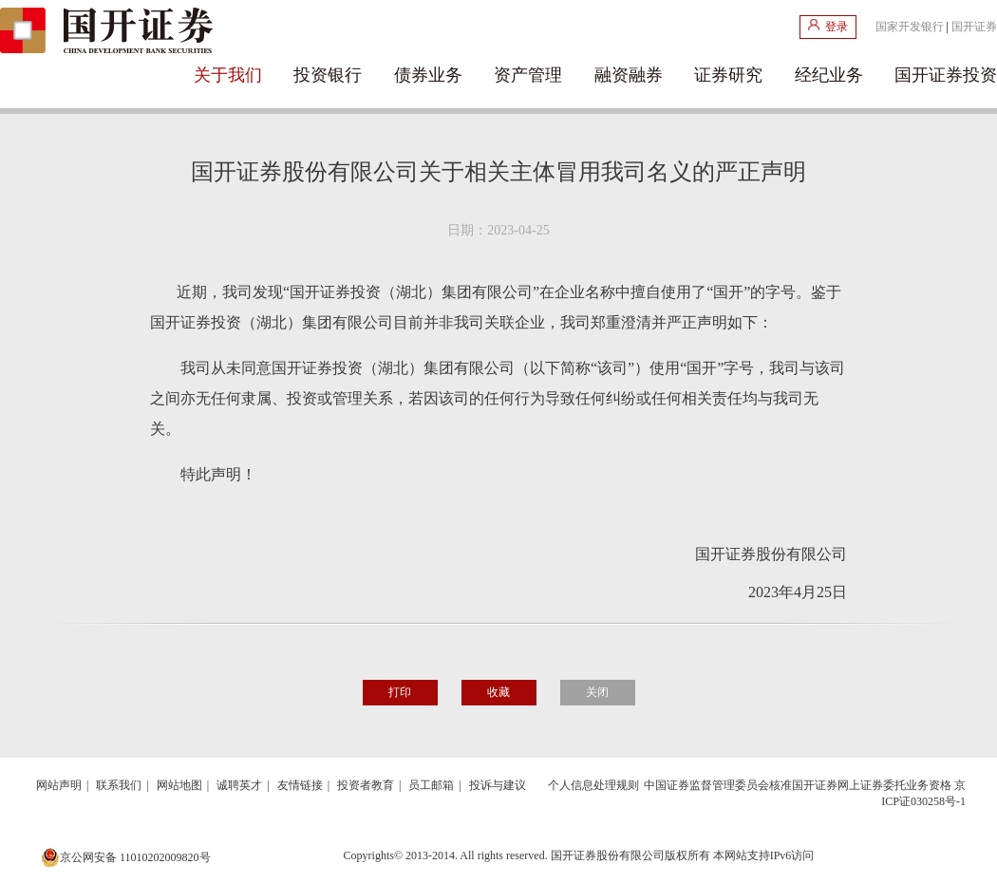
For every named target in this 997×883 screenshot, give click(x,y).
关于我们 (228, 75)
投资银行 (327, 75)
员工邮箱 (431, 785)
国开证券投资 (945, 75)
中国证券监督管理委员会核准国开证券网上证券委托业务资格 (797, 785)
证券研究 (728, 75)
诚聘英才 (239, 785)
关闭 (597, 692)
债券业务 (428, 75)
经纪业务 (829, 75)
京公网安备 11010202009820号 (126, 857)
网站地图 (179, 785)
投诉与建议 (497, 785)
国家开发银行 (909, 26)
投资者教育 (365, 785)
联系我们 (118, 785)
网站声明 (59, 785)
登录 (828, 26)
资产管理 (528, 75)
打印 (399, 692)
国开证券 (974, 26)
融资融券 (628, 75)
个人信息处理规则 (593, 785)
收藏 (498, 692)
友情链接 (300, 785)
